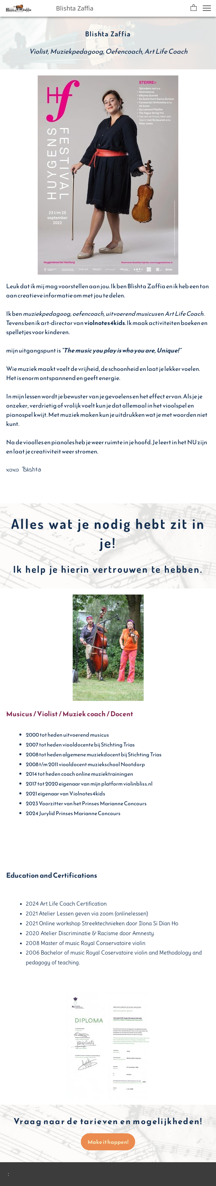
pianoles (62, 442)
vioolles (33, 442)
